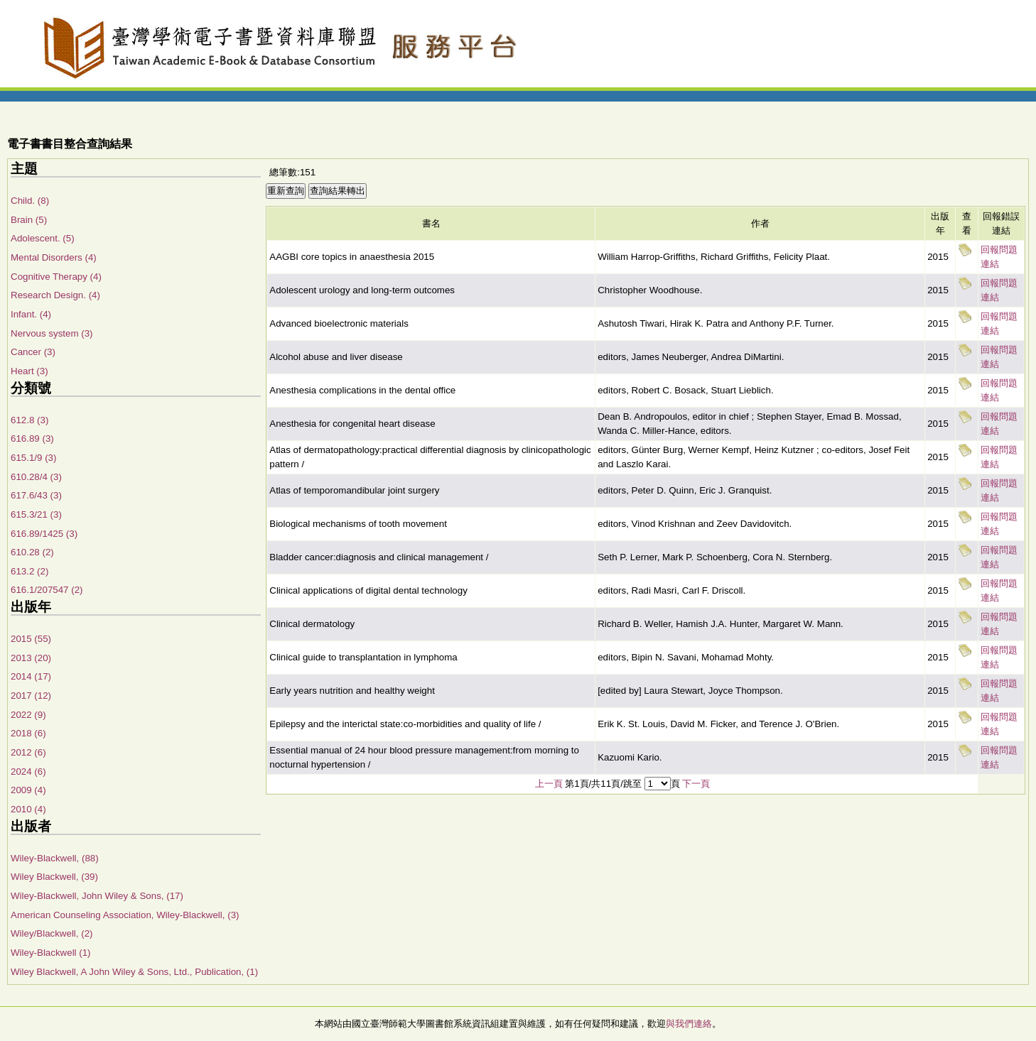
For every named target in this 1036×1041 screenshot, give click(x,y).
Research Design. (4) (55, 295)
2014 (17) (31, 676)
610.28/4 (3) (36, 477)
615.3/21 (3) (36, 514)
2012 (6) (28, 752)
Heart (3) (29, 371)
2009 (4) (28, 790)
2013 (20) (31, 658)
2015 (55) (31, 638)
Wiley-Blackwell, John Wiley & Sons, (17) (97, 895)
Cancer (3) (33, 352)
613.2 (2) (29, 571)
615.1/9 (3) (33, 457)
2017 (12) (31, 695)
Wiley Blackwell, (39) (54, 876)
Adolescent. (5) (43, 238)
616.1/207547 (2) (47, 589)
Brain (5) (29, 219)
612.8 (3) (29, 420)
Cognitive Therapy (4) (56, 276)
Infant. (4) (31, 314)
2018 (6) (28, 733)
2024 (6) (28, 771)
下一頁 (696, 783)
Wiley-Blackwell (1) (51, 952)
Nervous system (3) (52, 333)
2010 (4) (28, 809)
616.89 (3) (32, 438)
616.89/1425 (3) (44, 533)
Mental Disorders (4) (54, 257)
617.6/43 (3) (36, 495)
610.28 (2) (32, 552)
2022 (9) (28, 714)
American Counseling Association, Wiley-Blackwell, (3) (125, 915)
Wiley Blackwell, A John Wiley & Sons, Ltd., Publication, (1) (134, 971)
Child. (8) (30, 200)
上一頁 (549, 783)
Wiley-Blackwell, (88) (55, 858)
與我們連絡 (689, 1023)
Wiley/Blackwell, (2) (52, 933)
